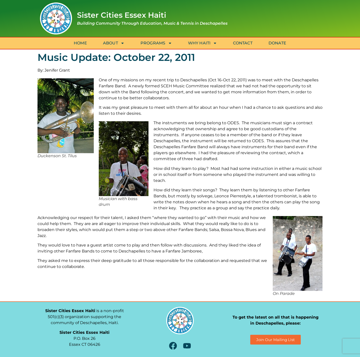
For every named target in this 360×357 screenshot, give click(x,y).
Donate (277, 43)
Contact (242, 43)
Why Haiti (202, 43)
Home (80, 43)
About (113, 43)
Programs (156, 43)
